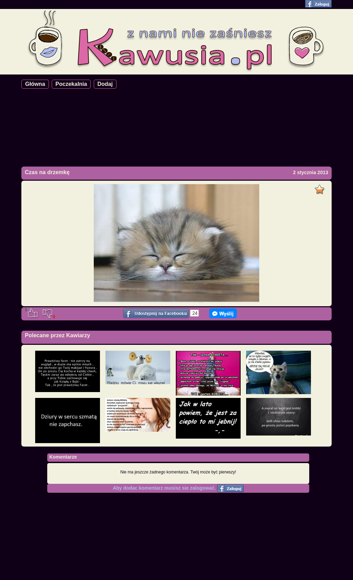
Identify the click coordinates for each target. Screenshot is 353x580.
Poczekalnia (71, 84)
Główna (35, 84)
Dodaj (105, 84)
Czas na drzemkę (47, 172)
